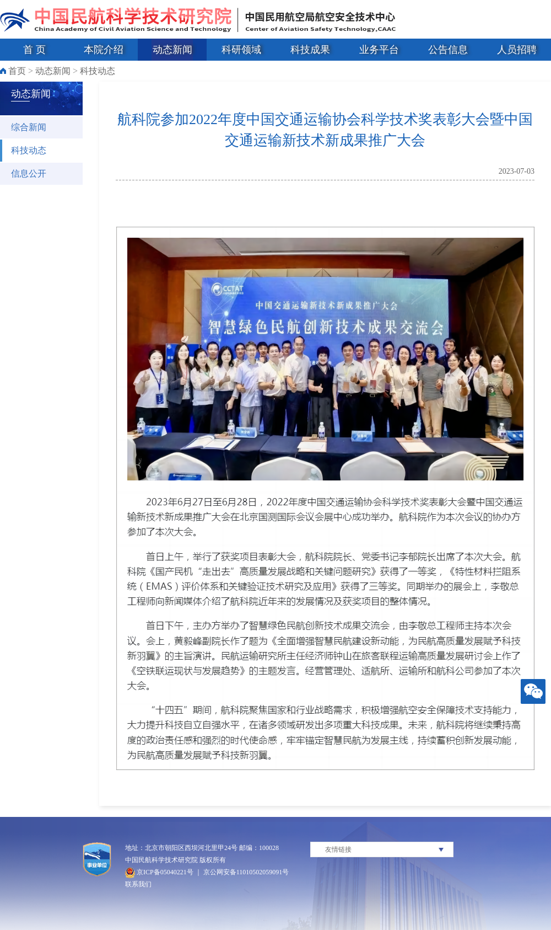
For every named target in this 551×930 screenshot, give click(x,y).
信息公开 (28, 173)
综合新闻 (28, 127)
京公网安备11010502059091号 (246, 872)
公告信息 (448, 49)
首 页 (34, 49)
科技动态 (97, 71)
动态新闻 (172, 49)
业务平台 (379, 49)
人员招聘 (517, 49)
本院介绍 (103, 49)
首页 (17, 71)
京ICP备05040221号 (159, 872)
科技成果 (310, 49)
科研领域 (241, 49)
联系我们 (138, 884)
